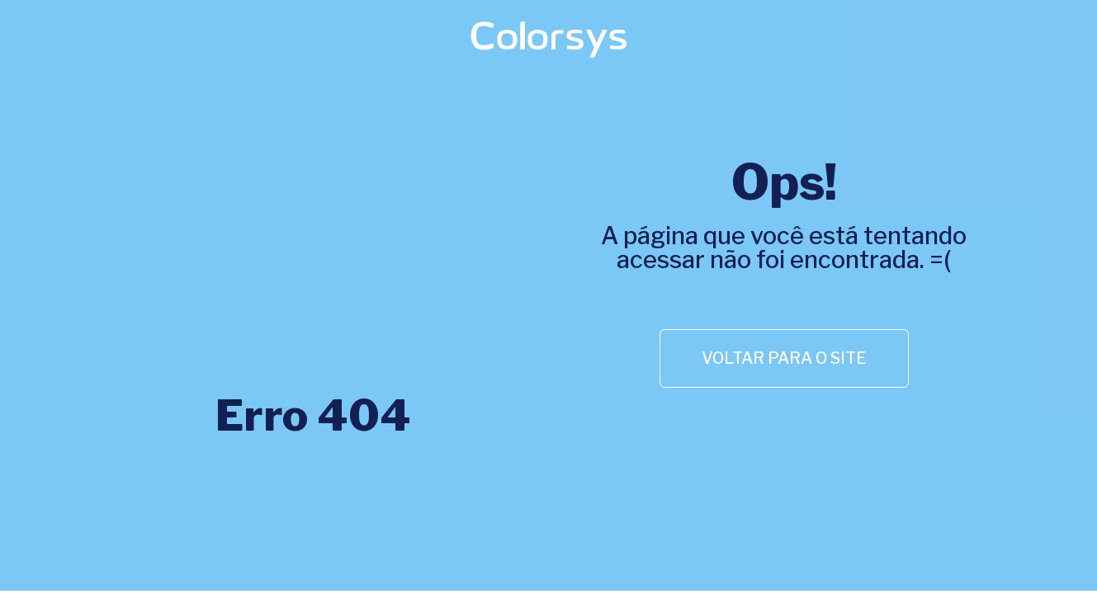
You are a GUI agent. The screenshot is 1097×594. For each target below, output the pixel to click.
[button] (783, 359)
